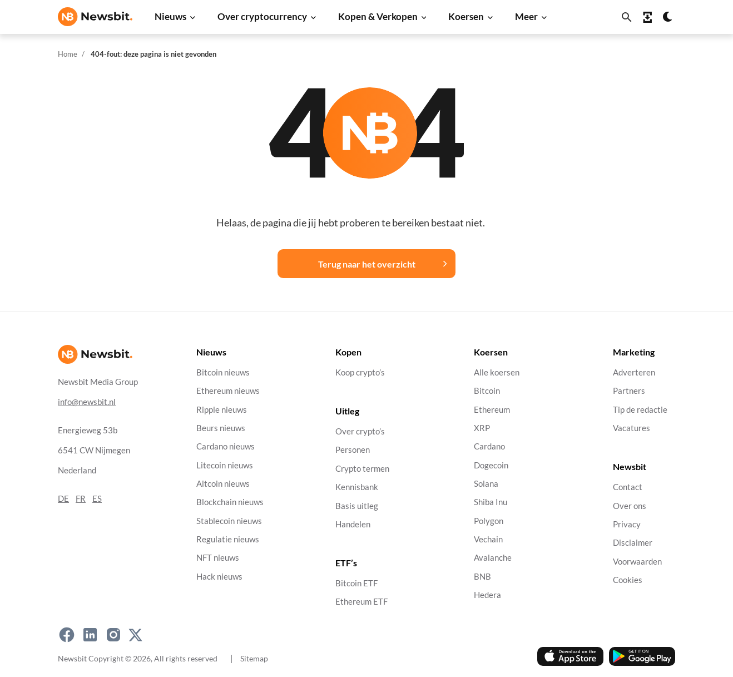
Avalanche (493, 557)
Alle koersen (496, 372)
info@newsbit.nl (87, 401)
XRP (482, 428)
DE (63, 498)
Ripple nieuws (221, 409)
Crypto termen (362, 468)
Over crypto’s (360, 431)
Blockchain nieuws (230, 502)
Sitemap (254, 658)
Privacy (627, 523)
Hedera (487, 595)
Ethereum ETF (361, 601)
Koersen (466, 16)
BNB (482, 576)
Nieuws (170, 16)
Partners (629, 391)
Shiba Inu (490, 502)
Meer (526, 16)
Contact (627, 487)
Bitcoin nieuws (223, 372)
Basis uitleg (356, 505)
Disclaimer (632, 542)
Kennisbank (356, 487)
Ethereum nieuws (228, 391)
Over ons (629, 505)
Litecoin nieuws (224, 465)
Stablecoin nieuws (229, 520)
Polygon (488, 520)
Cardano (489, 446)
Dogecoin (491, 465)
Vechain (488, 539)
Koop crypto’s (360, 372)
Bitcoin (487, 391)
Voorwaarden (637, 561)
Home (67, 54)
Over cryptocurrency (262, 16)
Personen (352, 449)
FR (81, 498)
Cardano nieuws (225, 446)
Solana (486, 483)
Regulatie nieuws (227, 539)
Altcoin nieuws (223, 483)
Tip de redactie (640, 409)
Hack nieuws (219, 576)
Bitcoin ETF (356, 583)
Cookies (627, 580)
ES (97, 498)
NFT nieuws (217, 557)
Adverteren (634, 372)
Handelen (352, 523)
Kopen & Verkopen (378, 16)
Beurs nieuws (220, 428)
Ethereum (492, 409)
